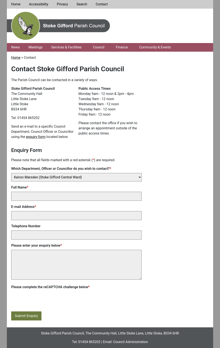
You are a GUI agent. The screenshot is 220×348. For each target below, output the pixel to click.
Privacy (62, 4)
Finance (122, 47)
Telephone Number (26, 226)
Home (15, 4)
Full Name (19, 187)
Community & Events (155, 47)
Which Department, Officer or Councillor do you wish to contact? (61, 169)
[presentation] (43, 299)
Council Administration (130, 342)
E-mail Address (23, 207)
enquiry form (35, 137)
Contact (102, 4)
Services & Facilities (66, 47)
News (15, 47)
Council (98, 47)
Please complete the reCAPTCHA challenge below (50, 287)
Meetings (35, 47)
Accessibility (38, 4)
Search (81, 4)
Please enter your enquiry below (36, 245)
